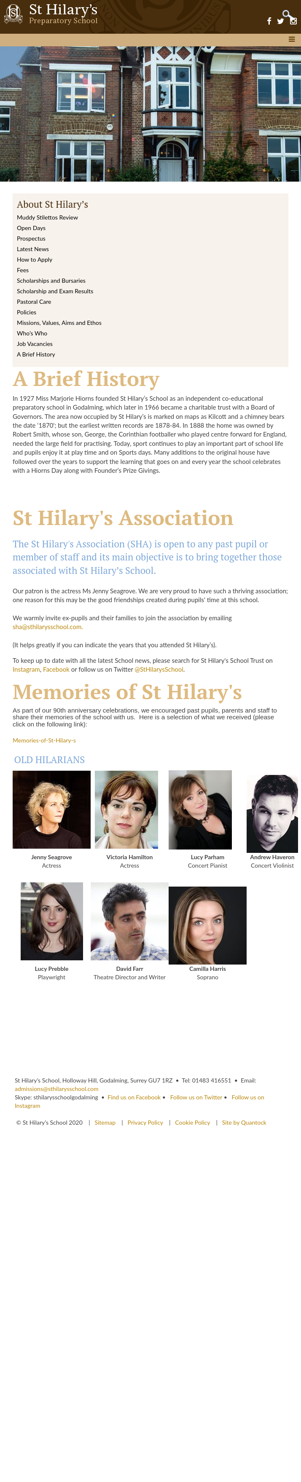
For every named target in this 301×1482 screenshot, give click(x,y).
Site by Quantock (243, 1122)
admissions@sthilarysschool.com (57, 1088)
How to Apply (34, 259)
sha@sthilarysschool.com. (48, 626)
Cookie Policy (192, 1122)
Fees (23, 269)
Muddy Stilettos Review (47, 217)
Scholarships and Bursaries (51, 280)
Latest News (33, 248)
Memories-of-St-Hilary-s (44, 740)
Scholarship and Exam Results (55, 291)
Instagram (26, 669)
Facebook (56, 669)
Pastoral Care (34, 301)
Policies (26, 312)
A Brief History (36, 354)
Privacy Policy (145, 1122)
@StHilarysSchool (158, 669)
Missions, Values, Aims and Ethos (59, 322)
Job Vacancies (35, 343)
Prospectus (31, 238)
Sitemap (105, 1122)
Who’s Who (32, 333)
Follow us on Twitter (196, 1097)
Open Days (31, 227)
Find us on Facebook (134, 1097)
